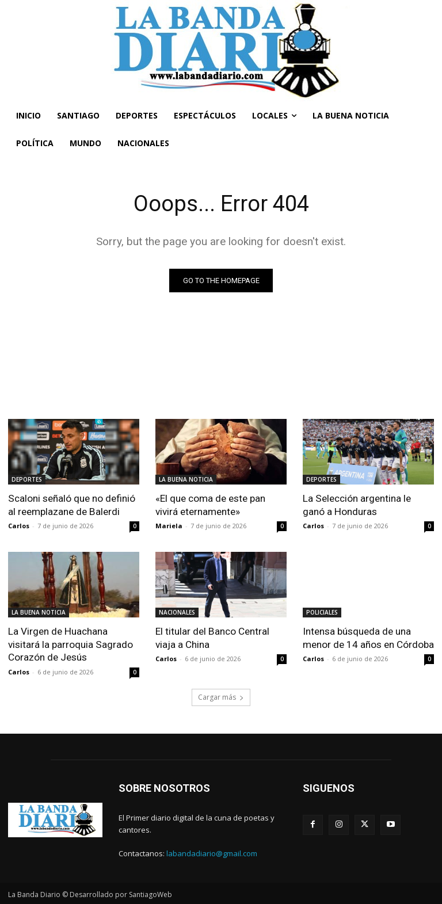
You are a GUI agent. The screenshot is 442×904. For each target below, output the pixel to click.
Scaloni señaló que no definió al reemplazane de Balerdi (71, 505)
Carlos (18, 525)
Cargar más (221, 696)
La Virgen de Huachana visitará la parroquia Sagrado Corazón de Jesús (70, 643)
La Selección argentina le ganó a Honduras (356, 505)
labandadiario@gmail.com (211, 852)
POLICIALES (322, 612)
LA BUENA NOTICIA (186, 479)
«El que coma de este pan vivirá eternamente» (210, 505)
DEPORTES (27, 479)
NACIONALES (177, 612)
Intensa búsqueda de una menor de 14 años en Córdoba (368, 637)
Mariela (168, 525)
